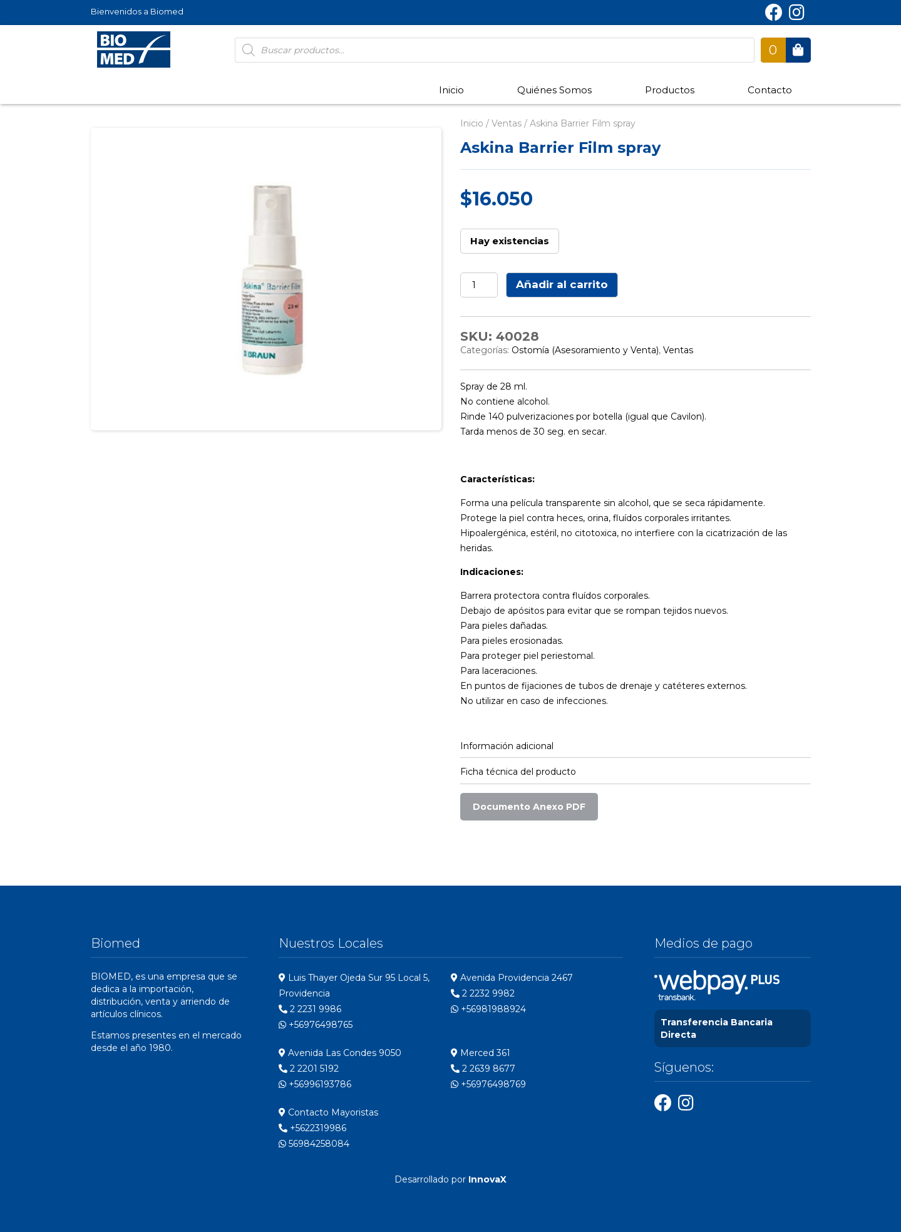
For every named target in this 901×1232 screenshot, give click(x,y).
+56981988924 (488, 1009)
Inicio (451, 90)
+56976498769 (488, 1084)
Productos (669, 90)
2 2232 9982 (483, 993)
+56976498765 (316, 1024)
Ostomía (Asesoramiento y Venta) (585, 350)
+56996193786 (315, 1084)
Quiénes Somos (554, 90)
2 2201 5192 (309, 1068)
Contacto (770, 90)
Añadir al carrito (562, 284)
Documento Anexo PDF (529, 806)
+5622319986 (312, 1128)
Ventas (507, 123)
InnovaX (487, 1179)
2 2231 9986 (310, 1009)
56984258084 (314, 1143)
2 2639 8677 (483, 1068)
